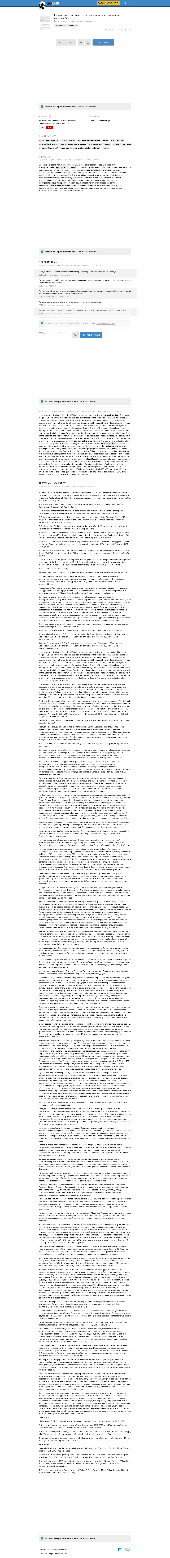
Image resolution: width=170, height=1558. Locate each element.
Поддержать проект (108, 3)
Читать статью (91, 335)
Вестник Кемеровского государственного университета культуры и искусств (57, 121)
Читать (103, 42)
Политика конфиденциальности (53, 1553)
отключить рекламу (87, 107)
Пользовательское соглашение (53, 1549)
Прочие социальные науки (99, 120)
